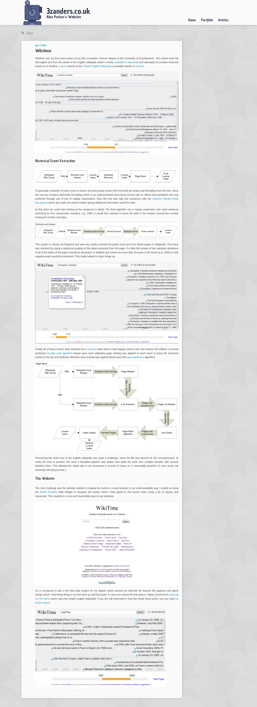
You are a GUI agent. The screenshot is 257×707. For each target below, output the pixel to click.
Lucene (92, 349)
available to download (126, 62)
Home (192, 20)
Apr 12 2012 (40, 45)
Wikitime (43, 51)
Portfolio (207, 20)
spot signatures (135, 357)
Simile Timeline (48, 492)
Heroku (140, 66)
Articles (223, 20)
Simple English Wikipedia (97, 66)
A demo (63, 66)
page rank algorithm (61, 353)
